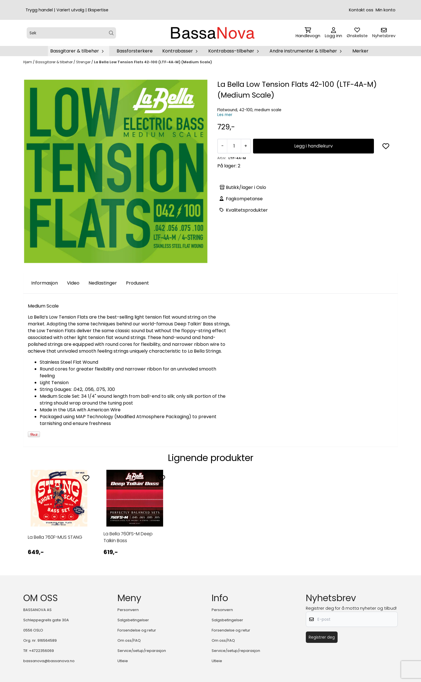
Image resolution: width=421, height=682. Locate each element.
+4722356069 (41, 650)
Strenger (83, 62)
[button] (385, 146)
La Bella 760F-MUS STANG (55, 537)
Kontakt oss (361, 10)
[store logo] (212, 32)
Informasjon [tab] (44, 283)
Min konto (385, 10)
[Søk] (71, 33)
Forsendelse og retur (136, 630)
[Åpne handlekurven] (308, 33)
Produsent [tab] (137, 283)
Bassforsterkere (135, 51)
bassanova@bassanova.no (49, 660)
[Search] (111, 33)
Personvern (128, 609)
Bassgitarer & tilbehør (54, 62)
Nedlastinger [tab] (103, 283)
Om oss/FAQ (129, 640)
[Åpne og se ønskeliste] (357, 33)
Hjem (28, 62)
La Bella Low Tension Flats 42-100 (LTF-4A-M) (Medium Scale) (153, 62)
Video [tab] (73, 283)
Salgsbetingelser (133, 620)
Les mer (224, 114)
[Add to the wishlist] (86, 478)
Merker (360, 51)
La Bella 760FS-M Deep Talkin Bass (128, 537)
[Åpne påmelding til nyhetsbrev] (384, 33)
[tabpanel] (58, 517)
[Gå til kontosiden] (333, 33)
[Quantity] (234, 146)
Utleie (122, 660)
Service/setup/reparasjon (141, 650)
